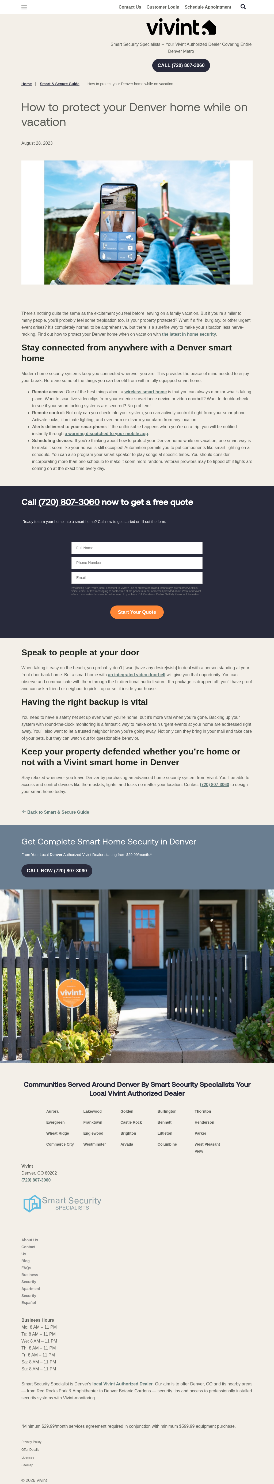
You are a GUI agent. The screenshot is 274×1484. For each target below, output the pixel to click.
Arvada (126, 1144)
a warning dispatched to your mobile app (106, 433)
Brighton (128, 1133)
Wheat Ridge (57, 1133)
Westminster (94, 1144)
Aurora (52, 1111)
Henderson (204, 1122)
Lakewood (92, 1111)
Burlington (167, 1111)
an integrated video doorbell (136, 674)
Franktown (92, 1122)
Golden (126, 1111)
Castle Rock (131, 1122)
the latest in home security (189, 334)
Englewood (93, 1133)
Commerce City (60, 1144)
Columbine (167, 1144)
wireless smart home (145, 392)
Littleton (165, 1133)
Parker (200, 1133)
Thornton (203, 1111)
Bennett (165, 1122)
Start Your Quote (137, 612)
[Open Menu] (24, 7)
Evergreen (55, 1122)
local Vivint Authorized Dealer (122, 1384)
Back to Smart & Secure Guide (55, 812)
